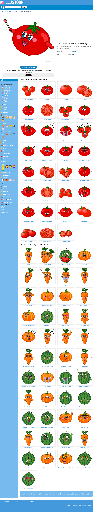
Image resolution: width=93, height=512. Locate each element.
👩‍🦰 (14, 166)
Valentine (6, 92)
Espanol (6, 501)
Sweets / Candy (8, 145)
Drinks (5, 148)
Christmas (7, 87)
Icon (4, 199)
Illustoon (2, 11)
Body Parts (6, 194)
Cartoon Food (10, 11)
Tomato (16, 11)
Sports (5, 178)
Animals (5, 115)
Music (5, 186)
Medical (5, 191)
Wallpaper (4, 208)
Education (6, 172)
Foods (5, 143)
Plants (5, 109)
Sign (2, 211)
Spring (5, 97)
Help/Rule (32, 501)
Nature (5, 104)
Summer (6, 98)
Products (6, 197)
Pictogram (4, 212)
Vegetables (6, 153)
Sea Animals (7, 132)
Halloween (7, 89)
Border (3, 206)
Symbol (9, 199)
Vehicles (6, 156)
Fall (5, 100)
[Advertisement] (75, 28)
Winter (5, 101)
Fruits (5, 151)
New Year (6, 95)
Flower (5, 107)
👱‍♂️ (2, 169)
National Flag (7, 202)
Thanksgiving (8, 90)
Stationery (6, 175)
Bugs (4, 140)
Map (2, 209)
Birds (5, 123)
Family (3, 164)
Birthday (6, 93)
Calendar (6, 85)
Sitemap (19, 501)
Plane (5, 159)
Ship (4, 161)
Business (6, 189)
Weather (5, 112)
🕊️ (2, 128)
